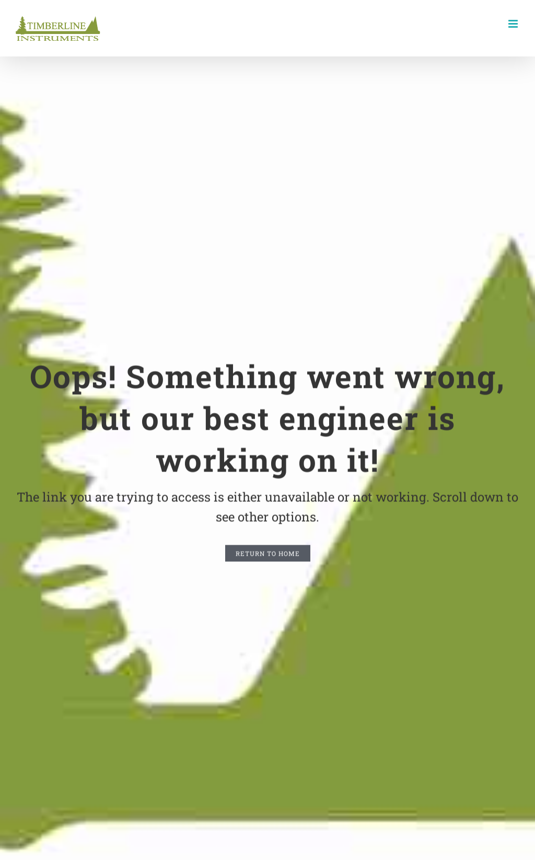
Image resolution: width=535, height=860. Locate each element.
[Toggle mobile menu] (513, 23)
